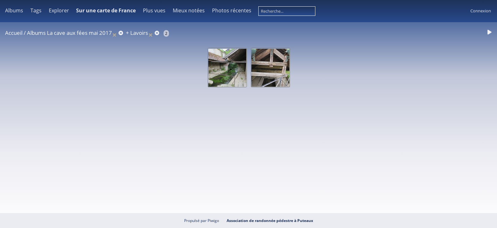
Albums (14, 10)
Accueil (14, 32)
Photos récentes (231, 10)
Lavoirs (139, 32)
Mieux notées (189, 10)
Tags (36, 10)
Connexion (480, 11)
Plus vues (154, 10)
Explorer (59, 10)
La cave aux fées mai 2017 (79, 32)
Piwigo (213, 220)
